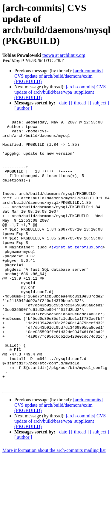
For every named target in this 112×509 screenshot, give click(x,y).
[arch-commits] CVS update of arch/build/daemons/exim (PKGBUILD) (58, 76)
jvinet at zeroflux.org (77, 272)
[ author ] (23, 108)
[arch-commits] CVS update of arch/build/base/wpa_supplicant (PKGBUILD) (60, 92)
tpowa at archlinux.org (63, 55)
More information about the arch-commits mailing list (54, 503)
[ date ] (63, 102)
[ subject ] (99, 102)
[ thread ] (80, 102)
